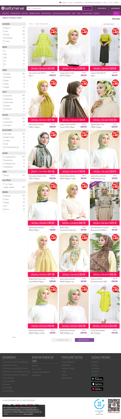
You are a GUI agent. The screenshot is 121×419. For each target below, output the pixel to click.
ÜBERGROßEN (66, 365)
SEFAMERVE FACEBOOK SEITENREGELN (15, 375)
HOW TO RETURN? (8, 378)
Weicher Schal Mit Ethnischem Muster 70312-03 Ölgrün (99, 281)
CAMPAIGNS (6, 385)
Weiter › (14, 337)
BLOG (105, 3)
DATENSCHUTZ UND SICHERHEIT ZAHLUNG (16, 372)
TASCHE (64, 375)
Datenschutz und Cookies (15, 414)
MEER (78, 13)
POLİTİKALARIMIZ (7, 391)
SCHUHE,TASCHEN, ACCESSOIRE (61, 13)
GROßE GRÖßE (46, 13)
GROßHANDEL (36, 375)
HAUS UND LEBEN (87, 13)
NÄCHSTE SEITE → (84, 340)
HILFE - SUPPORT (114, 3)
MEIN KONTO (102, 8)
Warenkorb (115, 8)
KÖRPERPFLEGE (67, 378)
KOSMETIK (96, 13)
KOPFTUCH (25, 13)
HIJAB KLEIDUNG (15, 13)
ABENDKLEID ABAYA (68, 369)
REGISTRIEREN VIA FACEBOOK (93, 3)
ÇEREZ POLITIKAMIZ (8, 381)
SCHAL (64, 372)
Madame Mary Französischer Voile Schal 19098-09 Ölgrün (68, 230)
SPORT (73, 13)
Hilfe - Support (37, 369)
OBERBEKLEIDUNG (35, 13)
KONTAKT (35, 366)
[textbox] (52, 8)
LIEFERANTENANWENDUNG (41, 372)
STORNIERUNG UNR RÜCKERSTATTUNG (14, 369)
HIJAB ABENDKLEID (68, 362)
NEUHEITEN (5, 13)
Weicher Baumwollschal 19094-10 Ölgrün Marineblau (36, 230)
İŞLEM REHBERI (7, 388)
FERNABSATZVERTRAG (9, 365)
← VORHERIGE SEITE (61, 340)
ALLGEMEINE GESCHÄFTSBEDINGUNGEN (15, 362)
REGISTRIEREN (78, 3)
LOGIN (70, 3)
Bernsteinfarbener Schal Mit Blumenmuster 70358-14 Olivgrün (100, 230)
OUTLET (116, 13)
